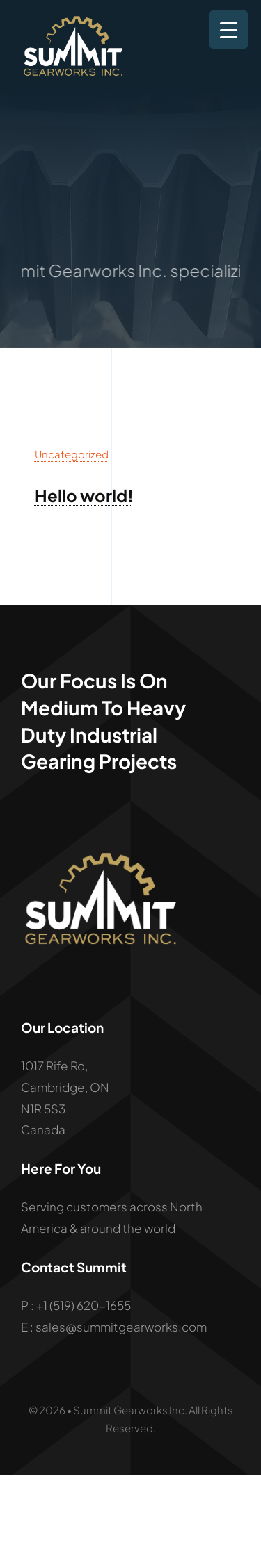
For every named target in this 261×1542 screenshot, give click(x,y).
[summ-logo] (73, 20)
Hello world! (84, 495)
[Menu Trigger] (228, 29)
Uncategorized (72, 454)
